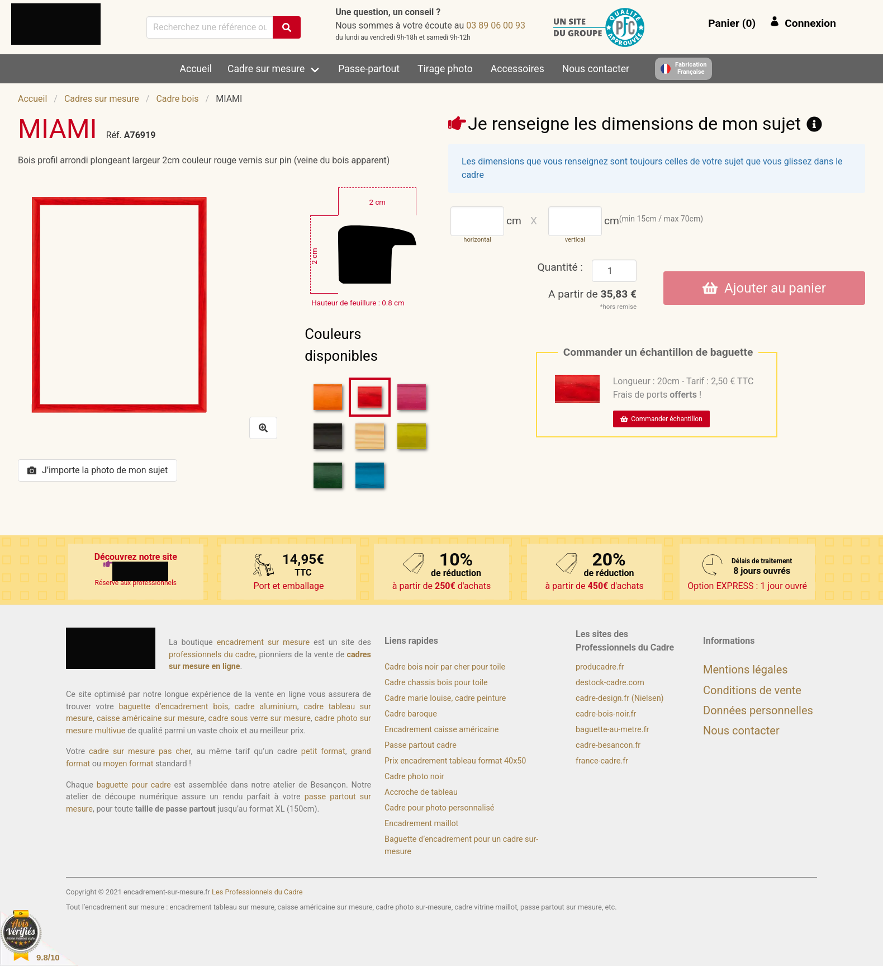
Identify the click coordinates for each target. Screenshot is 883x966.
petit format (323, 751)
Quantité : (560, 267)
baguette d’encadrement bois (173, 706)
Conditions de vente (752, 690)
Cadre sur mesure (266, 68)
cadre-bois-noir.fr (606, 714)
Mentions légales (745, 669)
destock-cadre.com (610, 682)
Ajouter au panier (764, 288)
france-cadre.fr (602, 761)
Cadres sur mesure (101, 98)
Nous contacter (595, 68)
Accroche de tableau (421, 792)
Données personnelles (758, 710)
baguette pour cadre (134, 785)
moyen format (128, 764)
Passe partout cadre (420, 745)
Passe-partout (369, 68)
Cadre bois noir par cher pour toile (444, 667)
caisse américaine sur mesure (151, 718)
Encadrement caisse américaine (441, 729)
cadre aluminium (266, 706)
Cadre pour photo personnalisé (439, 808)
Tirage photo (445, 68)
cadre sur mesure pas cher (140, 751)
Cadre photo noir (414, 776)
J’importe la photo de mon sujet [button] (97, 470)
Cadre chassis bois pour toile (436, 682)
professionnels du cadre (212, 654)
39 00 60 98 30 (495, 25)
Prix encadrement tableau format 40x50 (455, 761)
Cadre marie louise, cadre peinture (445, 698)
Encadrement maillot (421, 823)
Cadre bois (177, 98)
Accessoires (517, 68)
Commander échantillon (661, 419)
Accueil (196, 68)
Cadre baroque (410, 714)
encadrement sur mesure (263, 642)
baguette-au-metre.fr (612, 729)
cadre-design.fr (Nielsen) (620, 698)
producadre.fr (600, 667)
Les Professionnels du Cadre (257, 892)
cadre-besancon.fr (608, 745)
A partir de (592, 294)
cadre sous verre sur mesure (259, 718)
